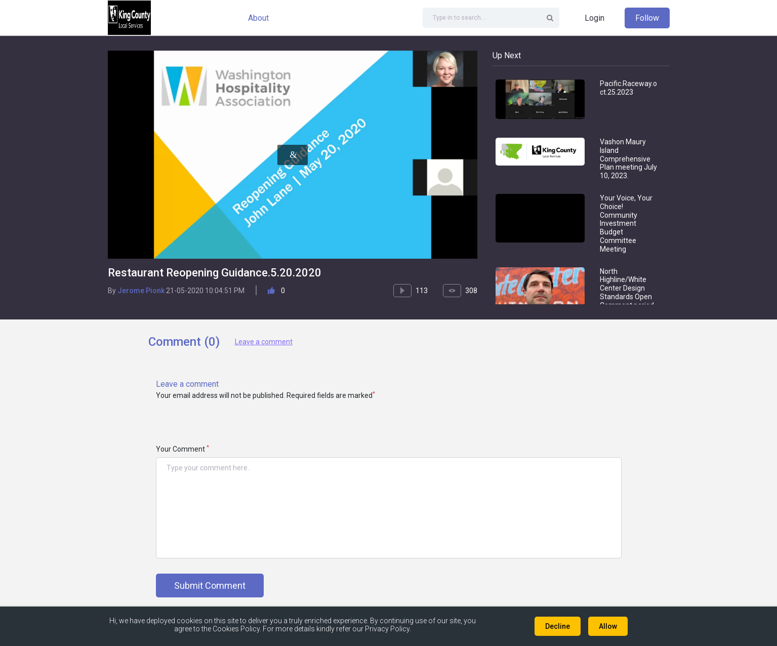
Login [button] (594, 18)
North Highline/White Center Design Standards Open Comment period (627, 288)
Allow (608, 626)
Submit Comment (210, 585)
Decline (557, 626)
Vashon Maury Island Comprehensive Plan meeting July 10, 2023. (628, 159)
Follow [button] (647, 18)
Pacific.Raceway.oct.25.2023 (628, 87)
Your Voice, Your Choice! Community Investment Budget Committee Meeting (626, 223)
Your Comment (182, 449)
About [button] (258, 18)
